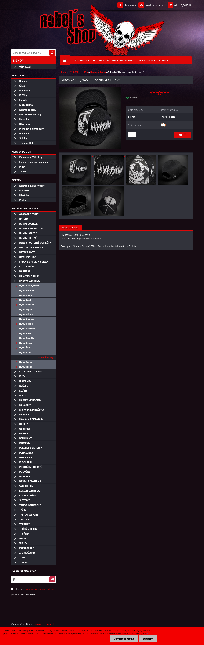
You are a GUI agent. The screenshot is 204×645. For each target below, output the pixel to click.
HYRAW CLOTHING (78, 72)
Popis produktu (70, 227)
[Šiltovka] (90, 88)
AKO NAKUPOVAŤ (100, 60)
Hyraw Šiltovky (98, 72)
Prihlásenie (130, 5)
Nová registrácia (154, 5)
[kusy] (132, 134)
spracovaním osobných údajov (40, 588)
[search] (52, 53)
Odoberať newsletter (24, 571)
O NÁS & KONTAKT (80, 60)
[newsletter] (52, 579)
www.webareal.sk (44, 624)
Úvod (63, 72)
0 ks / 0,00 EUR (182, 5)
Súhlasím (148, 639)
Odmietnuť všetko (123, 639)
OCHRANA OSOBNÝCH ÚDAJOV (153, 60)
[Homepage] (66, 60)
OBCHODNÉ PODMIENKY (124, 60)
